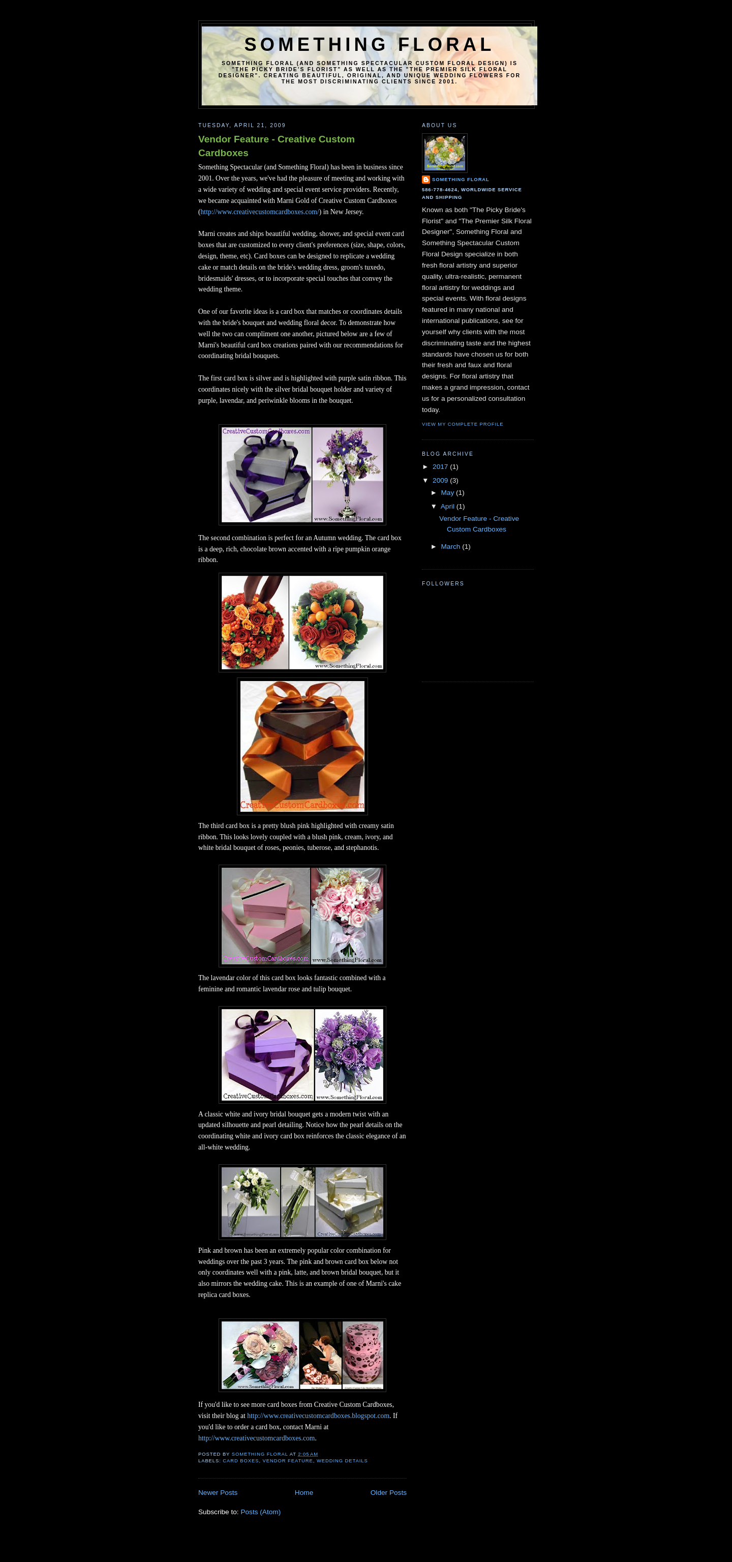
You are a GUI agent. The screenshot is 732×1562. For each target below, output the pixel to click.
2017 (441, 466)
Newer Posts (217, 1492)
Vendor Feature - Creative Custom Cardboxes (276, 146)
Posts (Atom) (260, 1512)
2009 (441, 480)
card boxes (241, 1460)
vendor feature (288, 1460)
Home (304, 1492)
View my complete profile (462, 424)
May (448, 492)
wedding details (342, 1460)
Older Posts (389, 1492)
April (448, 506)
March (451, 546)
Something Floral (369, 44)
